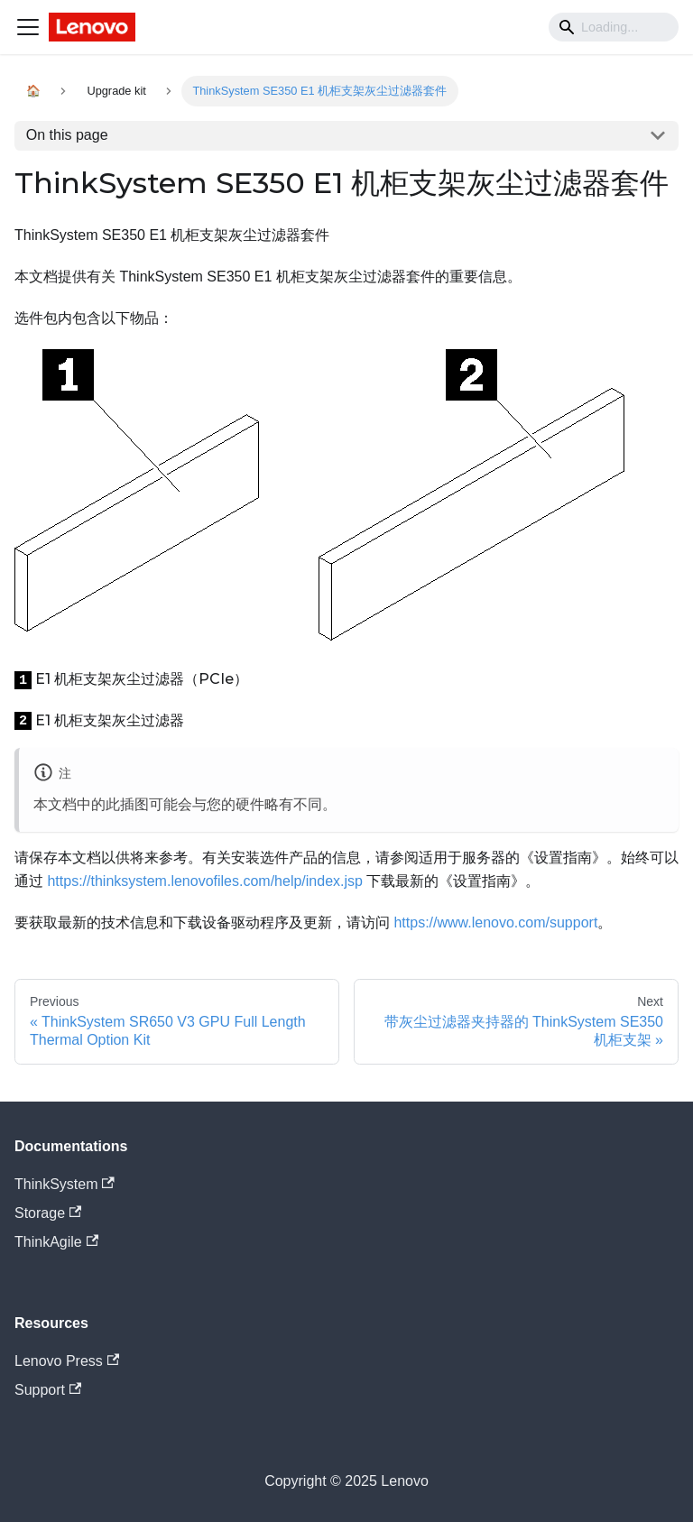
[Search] (614, 27)
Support (47, 1389)
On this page (67, 135)
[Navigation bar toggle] (28, 27)
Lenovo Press (66, 1361)
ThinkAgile (56, 1242)
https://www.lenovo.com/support (495, 922)
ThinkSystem (64, 1184)
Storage (47, 1213)
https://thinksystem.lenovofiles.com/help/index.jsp (205, 881)
